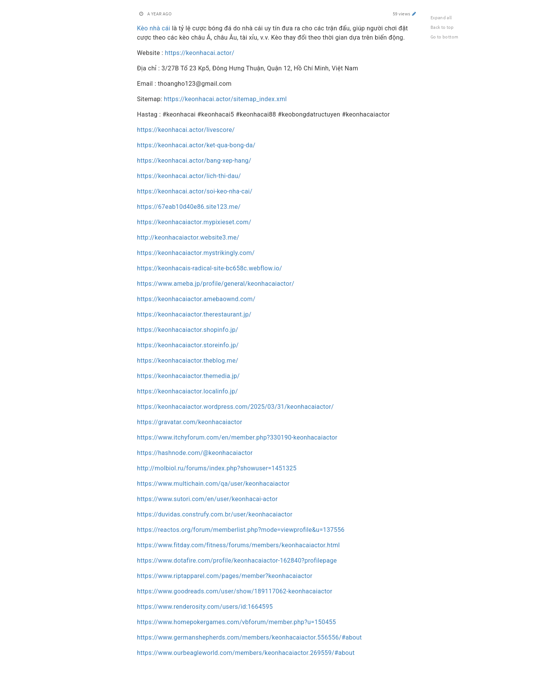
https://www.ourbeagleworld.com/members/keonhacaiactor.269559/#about (246, 652)
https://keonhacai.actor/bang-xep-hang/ (194, 160)
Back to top (442, 27)
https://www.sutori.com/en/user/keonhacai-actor (207, 499)
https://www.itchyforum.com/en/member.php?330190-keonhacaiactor (237, 437)
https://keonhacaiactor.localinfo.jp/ (187, 391)
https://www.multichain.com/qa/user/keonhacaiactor (213, 483)
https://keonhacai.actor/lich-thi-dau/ (189, 176)
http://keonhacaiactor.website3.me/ (188, 237)
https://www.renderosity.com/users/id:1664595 (205, 606)
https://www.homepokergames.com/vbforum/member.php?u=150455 (236, 622)
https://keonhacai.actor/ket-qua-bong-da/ (196, 145)
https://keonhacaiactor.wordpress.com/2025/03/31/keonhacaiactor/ (235, 406)
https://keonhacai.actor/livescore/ (186, 129)
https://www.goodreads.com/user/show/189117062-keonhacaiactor (234, 591)
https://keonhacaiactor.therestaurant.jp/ (194, 314)
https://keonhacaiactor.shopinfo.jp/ (187, 329)
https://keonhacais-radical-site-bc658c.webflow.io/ (209, 268)
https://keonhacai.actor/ (198, 53)
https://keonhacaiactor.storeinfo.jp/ (188, 345)
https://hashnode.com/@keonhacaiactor (195, 452)
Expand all (441, 17)
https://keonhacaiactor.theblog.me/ (187, 360)
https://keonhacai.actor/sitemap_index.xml (224, 99)
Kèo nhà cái (153, 28)
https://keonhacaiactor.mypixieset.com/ (194, 222)
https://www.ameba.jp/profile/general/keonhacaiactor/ (215, 283)
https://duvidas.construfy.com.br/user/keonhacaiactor (214, 514)
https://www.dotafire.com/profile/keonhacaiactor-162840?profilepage (237, 560)
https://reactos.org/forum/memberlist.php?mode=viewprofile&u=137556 (241, 529)
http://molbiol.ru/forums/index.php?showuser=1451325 (217, 468)
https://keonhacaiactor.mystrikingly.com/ (196, 253)
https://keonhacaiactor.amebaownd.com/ (196, 299)
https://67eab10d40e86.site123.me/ (188, 206)
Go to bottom (444, 37)
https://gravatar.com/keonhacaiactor (189, 422)
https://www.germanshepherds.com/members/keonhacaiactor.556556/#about (249, 637)
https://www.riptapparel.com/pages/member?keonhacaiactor (224, 576)
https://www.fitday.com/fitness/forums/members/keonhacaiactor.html (238, 545)
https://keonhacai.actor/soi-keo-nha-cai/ (194, 191)
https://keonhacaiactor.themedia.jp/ (188, 376)
